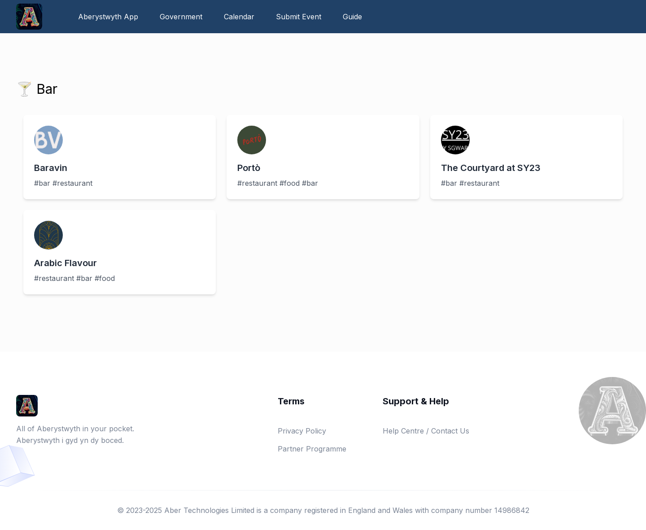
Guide (352, 16)
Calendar (239, 16)
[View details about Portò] (323, 157)
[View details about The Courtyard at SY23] (526, 157)
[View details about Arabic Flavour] (119, 252)
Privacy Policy (302, 430)
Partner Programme (312, 448)
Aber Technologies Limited (209, 510)
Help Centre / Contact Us (426, 430)
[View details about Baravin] (119, 157)
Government (181, 16)
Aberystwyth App (108, 16)
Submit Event (298, 16)
